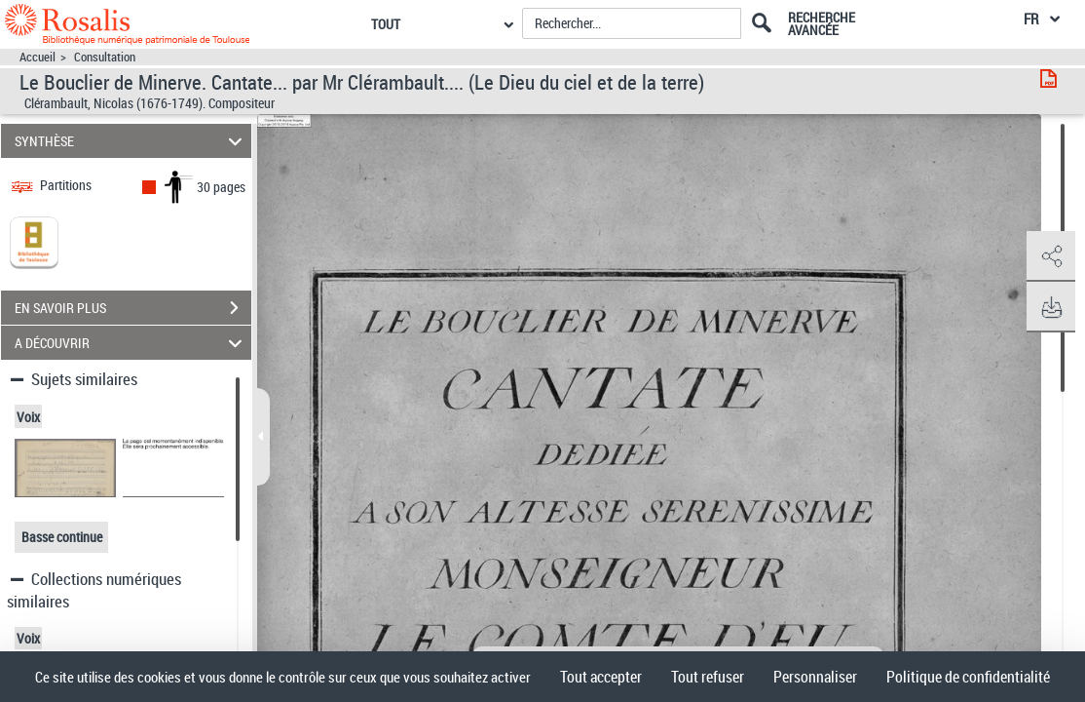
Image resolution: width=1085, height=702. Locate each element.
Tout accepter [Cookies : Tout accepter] (601, 676)
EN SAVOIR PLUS (133, 308)
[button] (1051, 256)
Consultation (104, 57)
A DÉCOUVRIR (131, 343)
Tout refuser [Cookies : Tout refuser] (707, 676)
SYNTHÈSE (131, 141)
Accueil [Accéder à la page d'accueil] (37, 57)
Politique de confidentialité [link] (968, 676)
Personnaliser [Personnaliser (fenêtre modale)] (815, 676)
